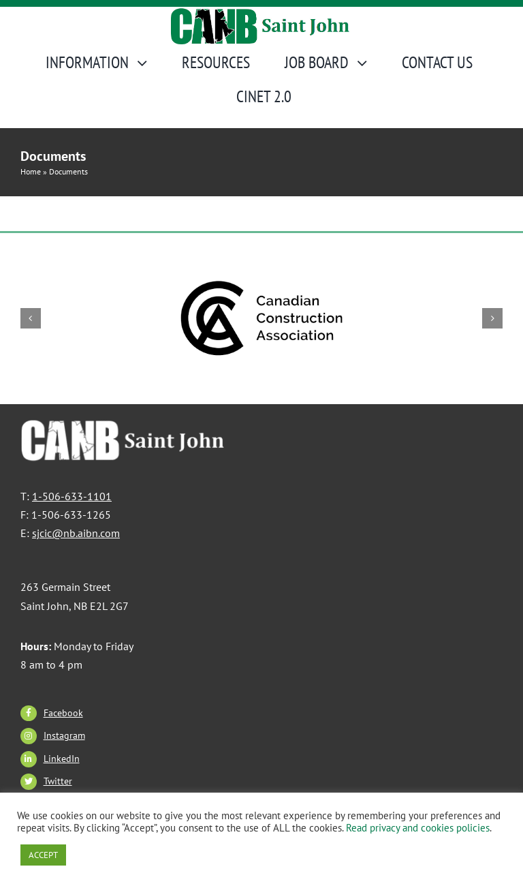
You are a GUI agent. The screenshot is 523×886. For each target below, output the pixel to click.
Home (30, 171)
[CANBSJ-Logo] (261, 14)
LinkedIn (62, 758)
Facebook (63, 713)
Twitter (58, 781)
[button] (30, 318)
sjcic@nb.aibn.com (76, 533)
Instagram (64, 735)
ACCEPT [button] (43, 855)
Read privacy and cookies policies (418, 827)
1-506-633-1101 (72, 496)
